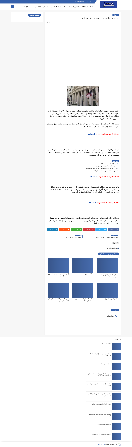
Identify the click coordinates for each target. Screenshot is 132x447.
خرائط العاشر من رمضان (38, 6)
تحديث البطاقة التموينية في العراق (106, 166)
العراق (91, 6)
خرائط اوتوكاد (77, 6)
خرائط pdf (85, 6)
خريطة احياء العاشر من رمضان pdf (101, 434)
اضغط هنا (91, 134)
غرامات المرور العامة (87, 274)
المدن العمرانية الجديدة (65, 6)
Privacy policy (80, 1)
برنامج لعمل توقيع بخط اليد (109, 163)
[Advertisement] (82, 38)
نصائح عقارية (25, 6)
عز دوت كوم (101, 444)
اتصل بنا (74, 1)
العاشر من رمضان (51, 6)
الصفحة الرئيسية (90, 1)
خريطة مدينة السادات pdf (104, 424)
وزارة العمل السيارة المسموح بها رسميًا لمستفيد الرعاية (101, 168)
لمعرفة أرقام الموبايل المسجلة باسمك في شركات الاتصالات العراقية (109, 275)
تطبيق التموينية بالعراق (111, 299)
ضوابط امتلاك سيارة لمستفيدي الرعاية (105, 171)
